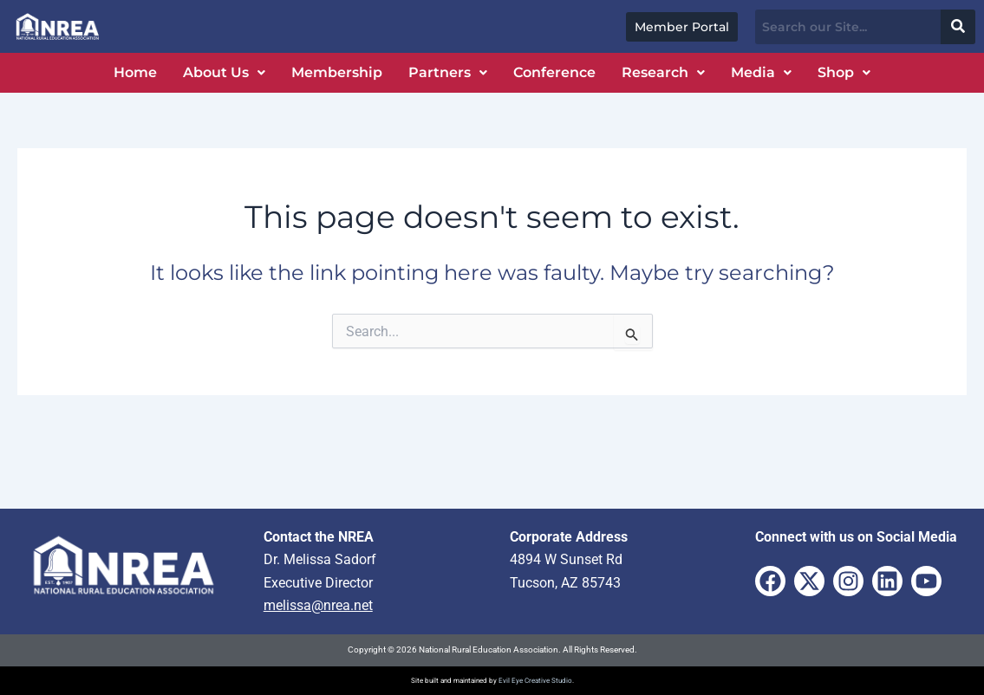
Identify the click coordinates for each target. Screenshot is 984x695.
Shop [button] (844, 72)
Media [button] (761, 72)
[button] (224, 73)
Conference (554, 72)
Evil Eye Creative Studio (535, 681)
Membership (336, 72)
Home (135, 72)
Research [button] (663, 72)
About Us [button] (224, 72)
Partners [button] (447, 72)
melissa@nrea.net (318, 605)
